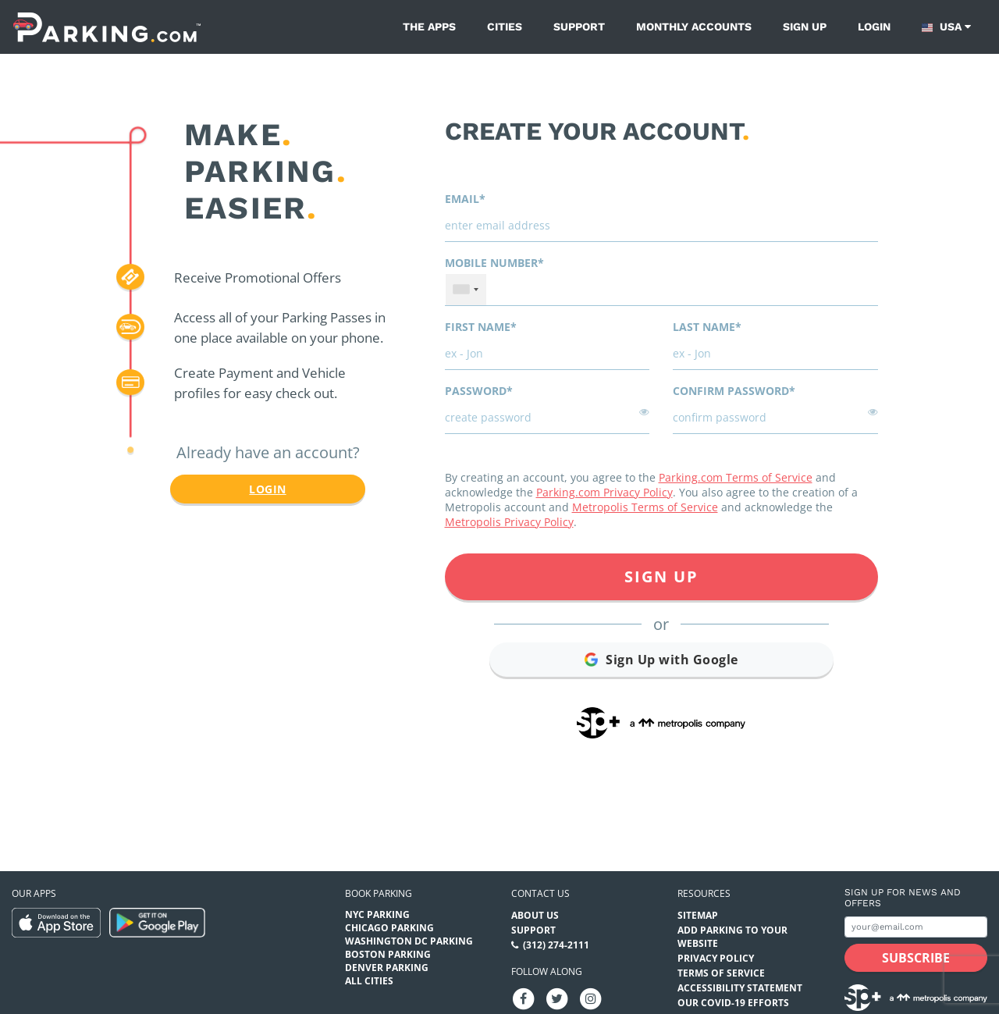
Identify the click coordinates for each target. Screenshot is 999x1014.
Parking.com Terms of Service (735, 477)
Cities (504, 26)
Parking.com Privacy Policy (604, 492)
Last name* (707, 326)
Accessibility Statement (739, 987)
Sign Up (661, 576)
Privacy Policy (715, 958)
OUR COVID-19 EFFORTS (733, 1002)
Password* (479, 390)
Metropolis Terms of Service (645, 507)
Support (579, 26)
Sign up (805, 26)
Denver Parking (386, 967)
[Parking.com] (107, 27)
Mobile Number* (494, 262)
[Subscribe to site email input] (915, 927)
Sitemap (697, 915)
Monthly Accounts (694, 26)
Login (874, 26)
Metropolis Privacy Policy (509, 521)
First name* (481, 326)
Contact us (540, 893)
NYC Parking (377, 914)
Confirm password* (734, 390)
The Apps (429, 26)
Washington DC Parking (409, 941)
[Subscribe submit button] (915, 958)
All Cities (369, 980)
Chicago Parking (389, 927)
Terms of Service (721, 973)
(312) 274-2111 (556, 945)
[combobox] (466, 289)
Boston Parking (388, 954)
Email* (465, 198)
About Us (535, 915)
